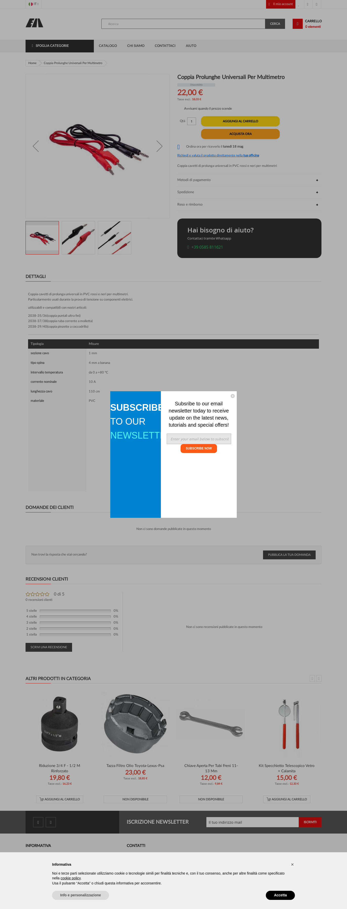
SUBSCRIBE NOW (199, 448)
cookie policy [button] (70, 878)
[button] (292, 864)
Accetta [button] (280, 895)
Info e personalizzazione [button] (80, 895)
